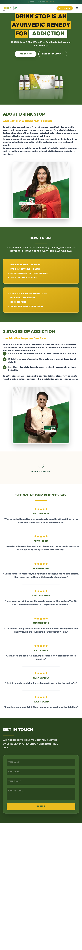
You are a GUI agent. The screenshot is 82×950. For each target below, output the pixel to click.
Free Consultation (52, 54)
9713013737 (50, 2)
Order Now (25, 54)
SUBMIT (41, 806)
